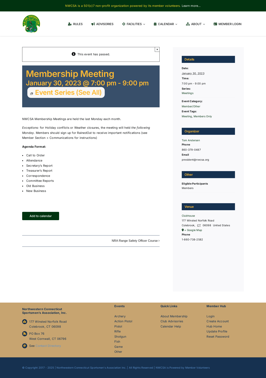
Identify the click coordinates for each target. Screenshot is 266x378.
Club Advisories (172, 321)
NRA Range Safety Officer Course (135, 240)
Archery (120, 316)
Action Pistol (123, 321)
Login (210, 316)
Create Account (218, 321)
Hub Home (214, 326)
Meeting (187, 116)
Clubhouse (188, 215)
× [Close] (157, 49)
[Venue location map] (208, 261)
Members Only (203, 116)
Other (118, 351)
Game (118, 346)
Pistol (118, 326)
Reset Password (218, 336)
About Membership (174, 316)
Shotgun (120, 336)
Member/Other (191, 106)
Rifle (117, 331)
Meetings (187, 93)
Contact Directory (48, 346)
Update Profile (217, 331)
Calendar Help (171, 326)
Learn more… (191, 6)
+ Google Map (193, 230)
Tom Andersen (191, 140)
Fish (117, 341)
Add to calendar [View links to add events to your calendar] (41, 216)
